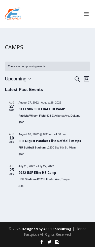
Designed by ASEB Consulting (46, 229)
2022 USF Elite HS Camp (37, 173)
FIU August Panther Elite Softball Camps (50, 141)
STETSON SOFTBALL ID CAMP (42, 109)
